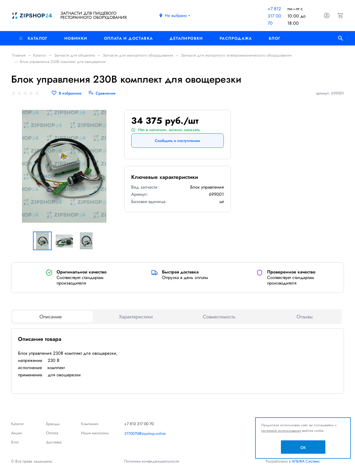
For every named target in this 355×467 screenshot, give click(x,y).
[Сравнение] (102, 93)
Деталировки (186, 38)
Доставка (54, 442)
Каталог (33, 38)
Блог (275, 38)
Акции (16, 433)
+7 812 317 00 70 (274, 16)
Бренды (53, 424)
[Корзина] (340, 15)
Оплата (52, 433)
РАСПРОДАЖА (236, 38)
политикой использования (281, 430)
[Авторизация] (326, 15)
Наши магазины (95, 433)
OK (303, 447)
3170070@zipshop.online (145, 433)
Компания (89, 424)
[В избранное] (66, 93)
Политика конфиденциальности (151, 461)
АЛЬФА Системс (305, 461)
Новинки (75, 38)
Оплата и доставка (128, 38)
